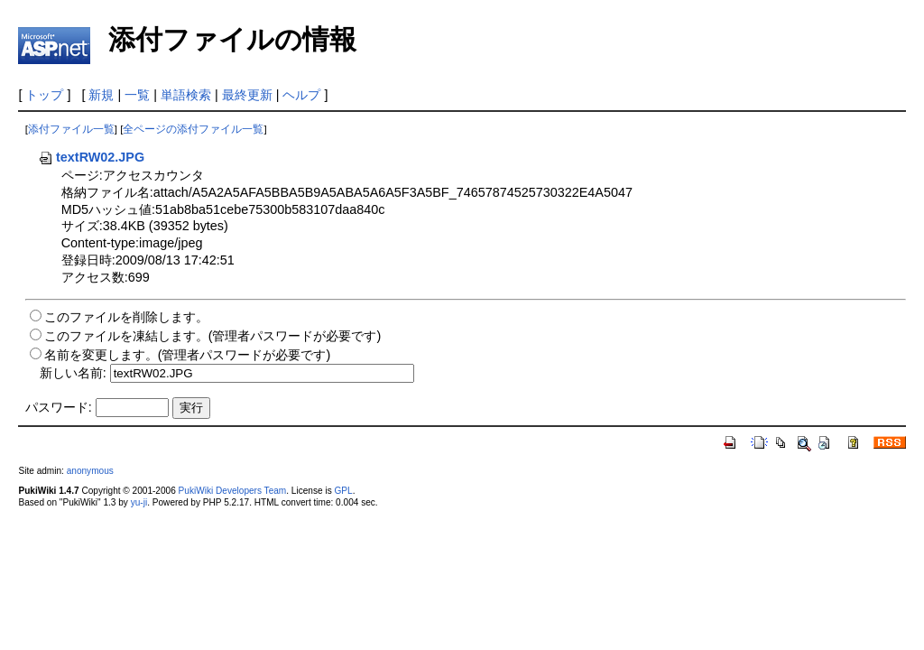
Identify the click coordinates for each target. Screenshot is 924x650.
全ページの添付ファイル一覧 (193, 129)
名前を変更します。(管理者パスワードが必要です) (187, 355)
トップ (44, 95)
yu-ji (139, 502)
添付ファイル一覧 (71, 129)
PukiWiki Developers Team (233, 491)
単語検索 (186, 95)
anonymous (90, 471)
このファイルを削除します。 (126, 317)
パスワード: (58, 407)
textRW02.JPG (91, 157)
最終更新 (247, 95)
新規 (101, 95)
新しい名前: (73, 373)
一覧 (137, 95)
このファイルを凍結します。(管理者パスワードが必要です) (213, 336)
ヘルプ (301, 95)
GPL (343, 491)
